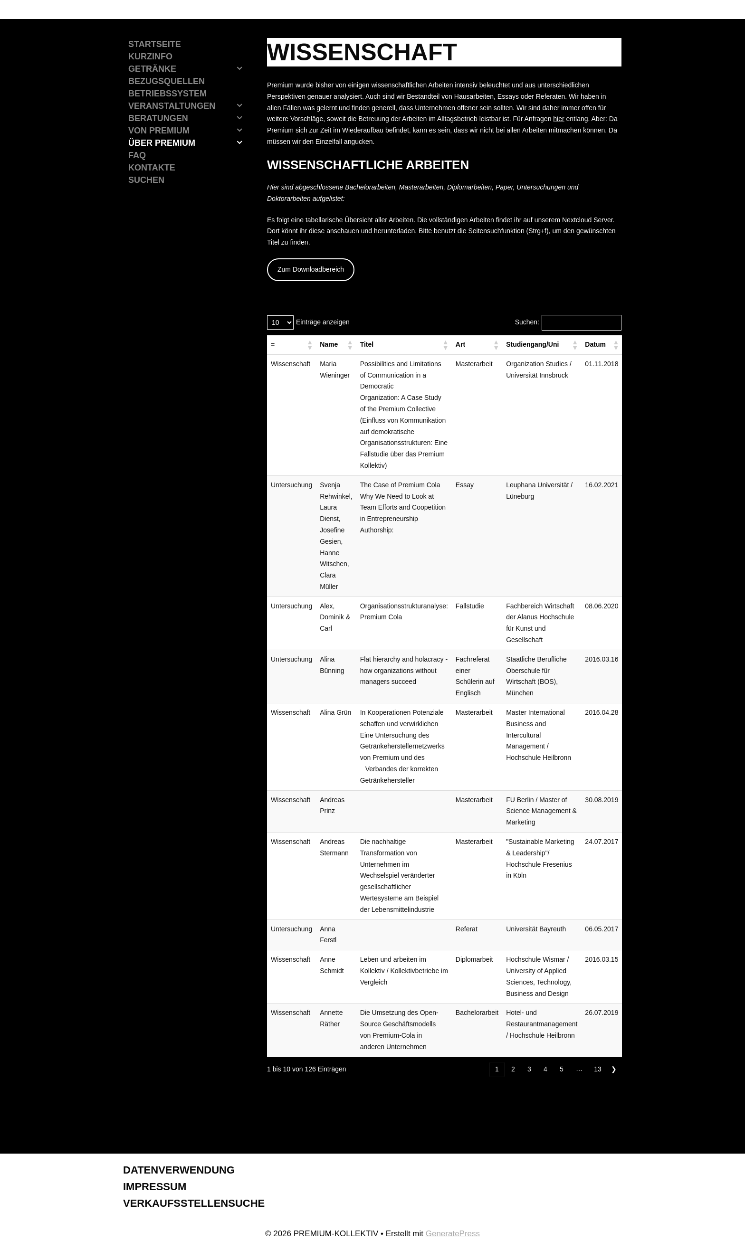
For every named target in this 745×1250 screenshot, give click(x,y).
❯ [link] (614, 1069)
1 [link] (497, 1069)
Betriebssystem (167, 93)
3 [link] (529, 1069)
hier (558, 119)
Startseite (154, 44)
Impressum (154, 1187)
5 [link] (562, 1069)
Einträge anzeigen (323, 322)
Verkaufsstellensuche (194, 1203)
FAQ (137, 155)
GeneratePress (453, 1233)
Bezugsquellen (166, 81)
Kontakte (151, 167)
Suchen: (527, 322)
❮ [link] (481, 1069)
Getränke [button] (188, 69)
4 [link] (545, 1069)
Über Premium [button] (188, 143)
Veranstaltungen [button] (188, 106)
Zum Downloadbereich (310, 269)
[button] (309, 344)
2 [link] (513, 1069)
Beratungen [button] (188, 118)
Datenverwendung (179, 1170)
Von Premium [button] (188, 130)
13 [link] (598, 1069)
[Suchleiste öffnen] (186, 180)
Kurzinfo (150, 56)
